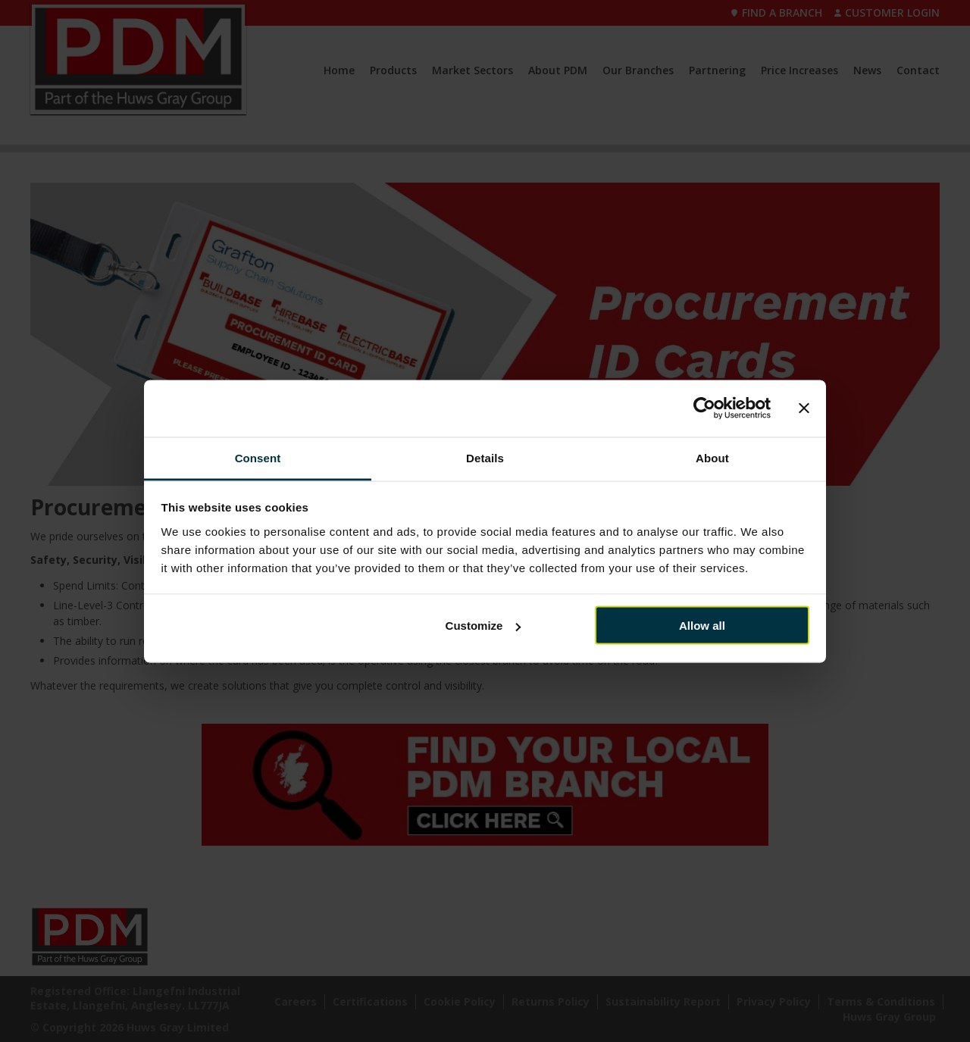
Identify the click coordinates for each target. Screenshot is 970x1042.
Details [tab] (485, 457)
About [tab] (712, 457)
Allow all (702, 625)
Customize (483, 625)
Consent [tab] (258, 457)
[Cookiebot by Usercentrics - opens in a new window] (704, 408)
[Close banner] (804, 408)
